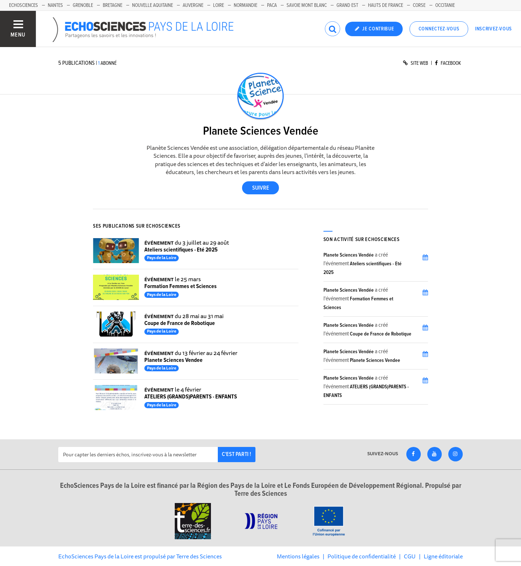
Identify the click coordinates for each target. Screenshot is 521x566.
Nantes (55, 5)
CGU (410, 556)
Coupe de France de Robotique (179, 323)
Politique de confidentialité (361, 556)
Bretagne (112, 5)
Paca (272, 5)
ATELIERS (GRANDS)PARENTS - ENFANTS (190, 397)
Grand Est (347, 5)
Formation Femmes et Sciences (180, 286)
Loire (218, 5)
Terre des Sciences (199, 556)
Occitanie (445, 5)
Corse (419, 5)
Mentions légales (298, 556)
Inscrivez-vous (493, 29)
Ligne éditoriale (443, 556)
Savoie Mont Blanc (307, 5)
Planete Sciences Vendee (173, 360)
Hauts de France (385, 5)
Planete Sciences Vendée (348, 255)
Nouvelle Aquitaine (152, 5)
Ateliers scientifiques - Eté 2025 (180, 250)
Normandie (245, 5)
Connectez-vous (439, 29)
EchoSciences (23, 5)
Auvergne (193, 5)
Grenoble (83, 5)
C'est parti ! (236, 454)
